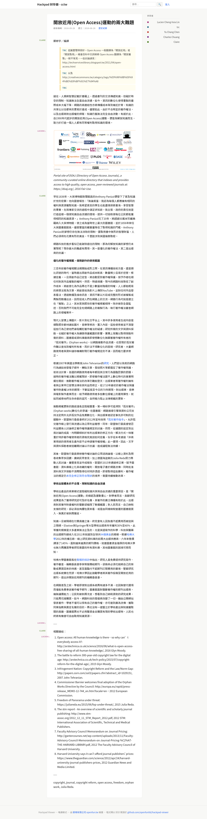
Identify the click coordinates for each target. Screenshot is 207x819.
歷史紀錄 (103, 28)
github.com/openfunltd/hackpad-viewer (148, 812)
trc (178, 27)
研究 (106, 363)
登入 (167, 4)
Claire (177, 41)
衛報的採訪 (83, 560)
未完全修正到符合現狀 (79, 476)
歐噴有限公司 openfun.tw (85, 812)
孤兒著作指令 (116, 419)
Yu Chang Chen (172, 32)
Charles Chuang (171, 37)
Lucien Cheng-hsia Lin (168, 22)
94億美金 (106, 534)
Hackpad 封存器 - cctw (52, 4)
